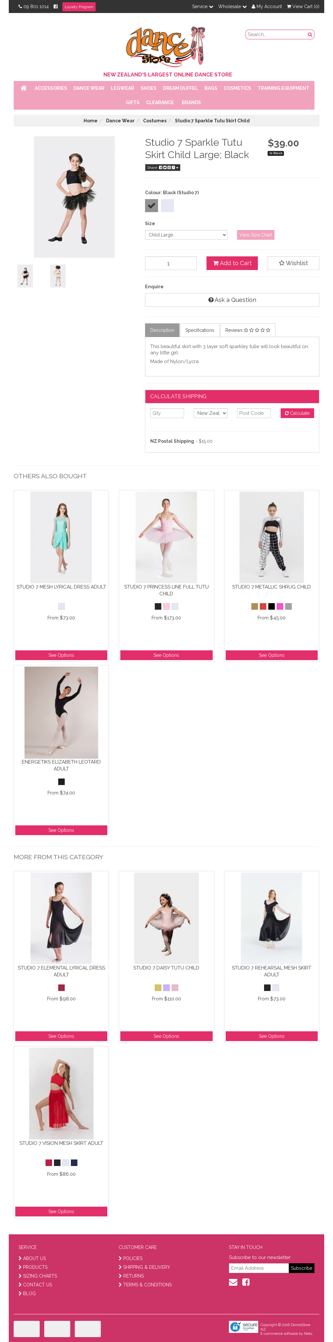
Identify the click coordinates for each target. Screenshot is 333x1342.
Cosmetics (237, 88)
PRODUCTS (33, 1267)
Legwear (122, 88)
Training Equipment (283, 88)
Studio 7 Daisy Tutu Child (166, 968)
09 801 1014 (34, 6)
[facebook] (245, 1282)
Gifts (133, 102)
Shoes (148, 88)
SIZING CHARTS (38, 1276)
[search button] (310, 34)
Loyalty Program (79, 7)
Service (202, 6)
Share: (163, 167)
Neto (308, 1334)
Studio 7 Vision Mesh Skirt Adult (61, 1143)
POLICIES (130, 1258)
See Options (61, 655)
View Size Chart (255, 234)
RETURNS (131, 1276)
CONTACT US (35, 1284)
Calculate (297, 413)
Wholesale (232, 6)
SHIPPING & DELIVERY (144, 1267)
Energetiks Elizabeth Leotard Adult (61, 765)
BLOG (27, 1293)
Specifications (199, 330)
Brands (191, 102)
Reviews (247, 330)
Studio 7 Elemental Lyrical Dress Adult (61, 971)
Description (162, 330)
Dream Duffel (180, 88)
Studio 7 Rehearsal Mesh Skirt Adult (271, 971)
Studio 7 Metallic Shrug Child (271, 587)
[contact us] (233, 1282)
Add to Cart (232, 263)
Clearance (160, 102)
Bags (211, 88)
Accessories (51, 88)
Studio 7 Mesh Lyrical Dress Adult (61, 587)
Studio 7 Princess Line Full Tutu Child (166, 590)
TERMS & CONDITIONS (145, 1284)
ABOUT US (32, 1258)
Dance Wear (88, 88)
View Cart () (303, 6)
